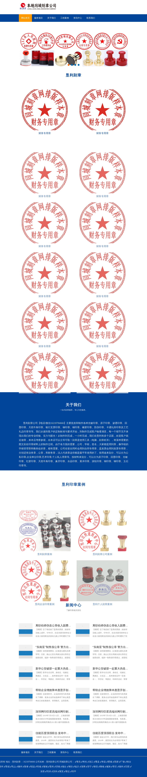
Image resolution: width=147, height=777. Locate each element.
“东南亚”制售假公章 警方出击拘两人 (58, 655)
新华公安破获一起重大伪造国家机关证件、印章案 (66, 677)
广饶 (29, 762)
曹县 (3, 762)
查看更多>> (6, 472)
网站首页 (25, 18)
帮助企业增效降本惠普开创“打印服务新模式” (63, 698)
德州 (27, 766)
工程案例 (64, 18)
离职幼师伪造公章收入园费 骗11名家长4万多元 (64, 634)
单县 (10, 762)
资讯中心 (77, 18)
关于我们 (51, 18)
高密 (22, 762)
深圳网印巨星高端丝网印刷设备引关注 (59, 720)
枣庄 (21, 766)
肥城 (16, 762)
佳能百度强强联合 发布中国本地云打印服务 (62, 742)
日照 (33, 766)
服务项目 (38, 18)
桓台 (35, 762)
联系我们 (90, 18)
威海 (14, 766)
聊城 (8, 766)
